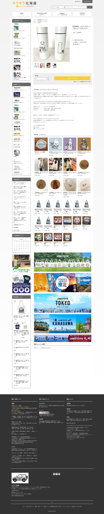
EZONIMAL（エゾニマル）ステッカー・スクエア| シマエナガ (55, 153)
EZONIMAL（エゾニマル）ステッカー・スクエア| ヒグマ (84, 153)
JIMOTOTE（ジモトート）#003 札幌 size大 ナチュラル (22, 341)
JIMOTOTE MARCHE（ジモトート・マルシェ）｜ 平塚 (39, 227)
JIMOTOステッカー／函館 (48, 243)
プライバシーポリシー (66, 506)
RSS (77, 506)
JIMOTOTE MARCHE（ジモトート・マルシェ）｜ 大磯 (48, 227)
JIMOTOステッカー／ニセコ (86, 226)
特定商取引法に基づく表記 (85, 81)
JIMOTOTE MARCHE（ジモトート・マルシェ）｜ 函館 (58, 210)
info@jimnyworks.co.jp (19, 495)
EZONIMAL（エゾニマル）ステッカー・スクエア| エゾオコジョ (69, 153)
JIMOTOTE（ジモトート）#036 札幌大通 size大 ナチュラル (21, 317)
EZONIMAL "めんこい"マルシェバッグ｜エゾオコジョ (55, 173)
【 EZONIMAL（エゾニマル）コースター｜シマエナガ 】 (84, 173)
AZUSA (39, 22)
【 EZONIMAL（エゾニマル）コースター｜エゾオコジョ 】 (41, 193)
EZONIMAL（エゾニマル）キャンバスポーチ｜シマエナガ (84, 193)
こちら (72, 439)
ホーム (35, 19)
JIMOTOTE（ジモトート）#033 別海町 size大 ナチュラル (22, 354)
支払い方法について (30, 506)
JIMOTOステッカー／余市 (77, 226)
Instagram (62, 14)
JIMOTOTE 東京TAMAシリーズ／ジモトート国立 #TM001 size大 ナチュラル (22, 382)
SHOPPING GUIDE (42, 14)
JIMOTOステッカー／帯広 (58, 243)
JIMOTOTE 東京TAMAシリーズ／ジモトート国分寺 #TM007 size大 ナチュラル (25, 333)
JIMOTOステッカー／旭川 (67, 243)
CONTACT (82, 14)
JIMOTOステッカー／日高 (39, 243)
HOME (21, 14)
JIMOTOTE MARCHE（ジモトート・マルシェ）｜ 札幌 (39, 210)
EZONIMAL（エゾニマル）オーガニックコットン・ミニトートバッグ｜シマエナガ (69, 193)
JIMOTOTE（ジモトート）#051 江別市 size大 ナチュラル (22, 361)
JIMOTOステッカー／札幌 (58, 226)
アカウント (79, 1)
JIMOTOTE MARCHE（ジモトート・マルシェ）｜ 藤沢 (77, 210)
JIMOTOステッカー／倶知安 (40, 152)
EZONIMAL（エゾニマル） (43, 19)
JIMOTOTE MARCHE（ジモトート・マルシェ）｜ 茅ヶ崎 (86, 210)
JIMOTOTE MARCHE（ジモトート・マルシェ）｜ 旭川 (48, 210)
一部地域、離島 (16, 412)
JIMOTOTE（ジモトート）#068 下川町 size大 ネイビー (17, 332)
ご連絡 (19, 413)
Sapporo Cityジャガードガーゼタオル (22, 348)
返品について (76, 81)
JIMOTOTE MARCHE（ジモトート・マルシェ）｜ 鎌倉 (67, 210)
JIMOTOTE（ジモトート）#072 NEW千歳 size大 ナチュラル (22, 375)
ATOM (80, 506)
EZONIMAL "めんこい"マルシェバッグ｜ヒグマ (69, 173)
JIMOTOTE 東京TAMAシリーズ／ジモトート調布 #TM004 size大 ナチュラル (22, 368)
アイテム (87, 1)
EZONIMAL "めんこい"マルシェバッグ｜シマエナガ (41, 173)
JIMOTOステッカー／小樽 (67, 226)
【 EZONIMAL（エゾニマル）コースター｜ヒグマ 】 (55, 193)
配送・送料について (39, 506)
